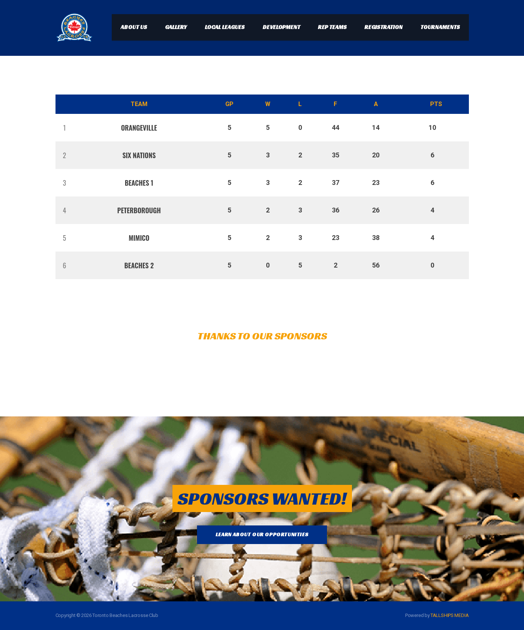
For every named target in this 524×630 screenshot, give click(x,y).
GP (229, 104)
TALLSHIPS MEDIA (450, 615)
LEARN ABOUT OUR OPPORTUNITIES (262, 534)
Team (139, 104)
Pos (62, 104)
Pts (436, 104)
